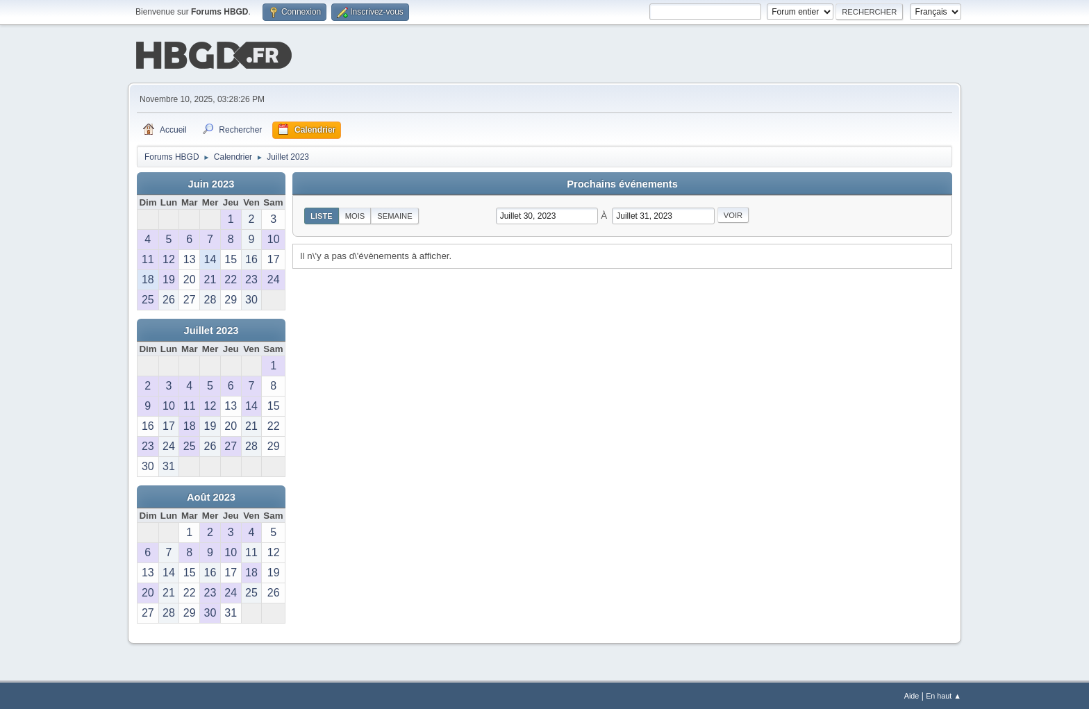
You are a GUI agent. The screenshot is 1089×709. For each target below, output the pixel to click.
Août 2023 (211, 495)
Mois (355, 214)
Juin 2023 (211, 182)
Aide (912, 694)
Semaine (394, 214)
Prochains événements (622, 182)
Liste (321, 214)
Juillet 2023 (210, 329)
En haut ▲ (943, 694)
